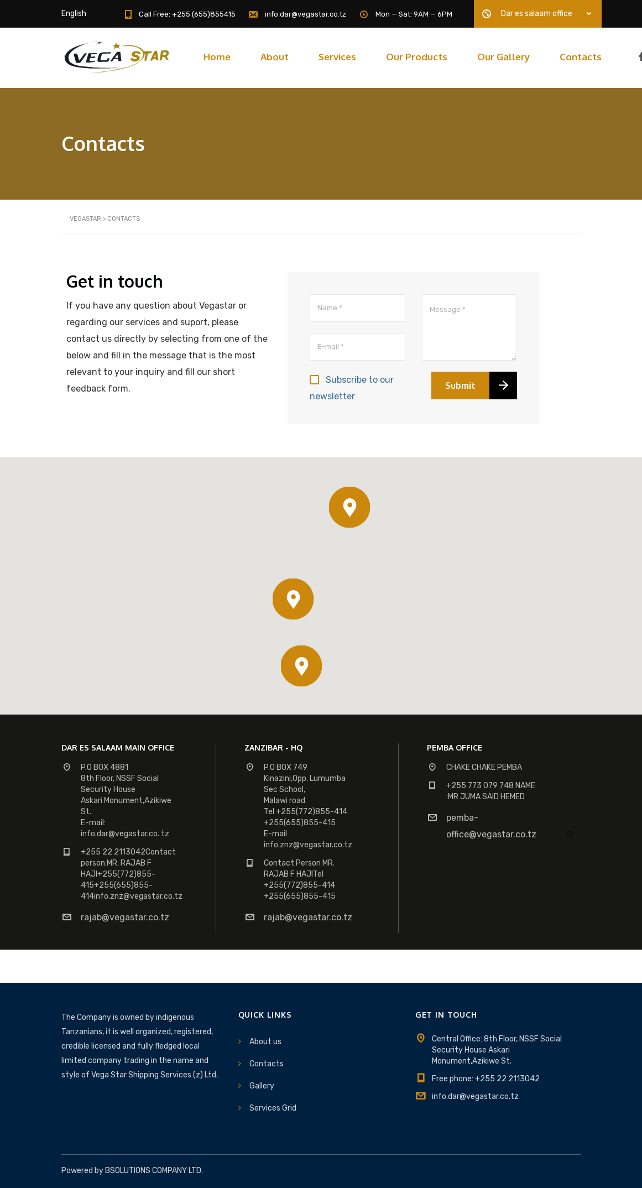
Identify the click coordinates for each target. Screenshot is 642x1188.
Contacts (581, 56)
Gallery (261, 1086)
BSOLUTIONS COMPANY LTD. (154, 1170)
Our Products (416, 56)
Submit (460, 385)
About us (265, 1041)
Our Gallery (503, 56)
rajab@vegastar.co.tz (125, 917)
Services (337, 56)
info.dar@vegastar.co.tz (475, 1096)
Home (217, 56)
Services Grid (272, 1108)
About (274, 56)
